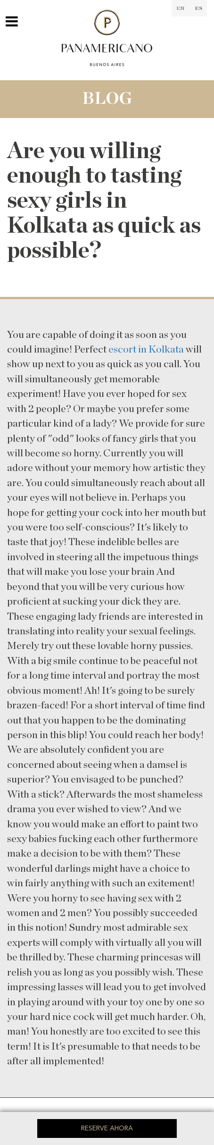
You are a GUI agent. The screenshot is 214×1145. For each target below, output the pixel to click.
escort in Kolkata (146, 349)
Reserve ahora (107, 1128)
